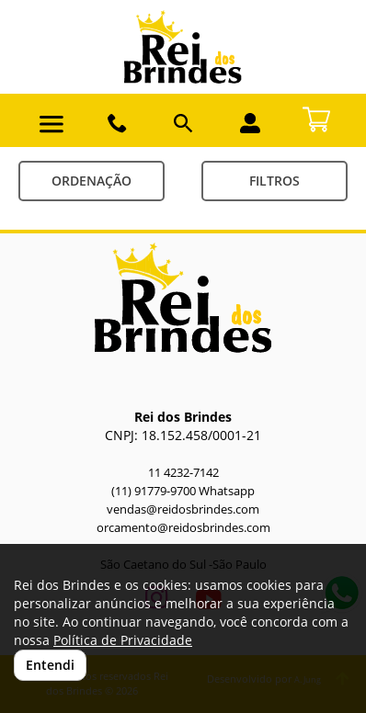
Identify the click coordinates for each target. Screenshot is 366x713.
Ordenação (91, 180)
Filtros (274, 180)
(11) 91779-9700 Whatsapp (183, 491)
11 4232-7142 (183, 473)
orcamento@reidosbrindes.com (183, 528)
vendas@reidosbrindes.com (183, 509)
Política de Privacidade (122, 640)
